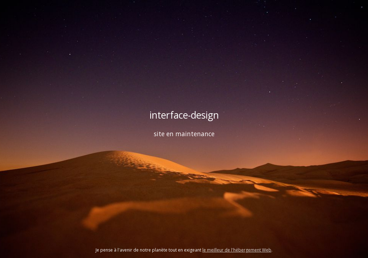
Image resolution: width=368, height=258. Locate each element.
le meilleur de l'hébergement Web (236, 250)
